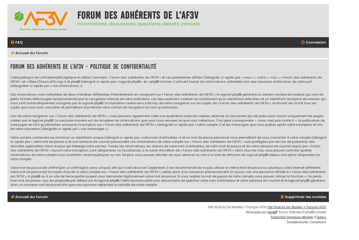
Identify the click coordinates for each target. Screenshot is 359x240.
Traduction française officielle (292, 217)
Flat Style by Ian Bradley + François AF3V (297, 207)
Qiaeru (321, 217)
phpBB (272, 212)
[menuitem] (16, 42)
